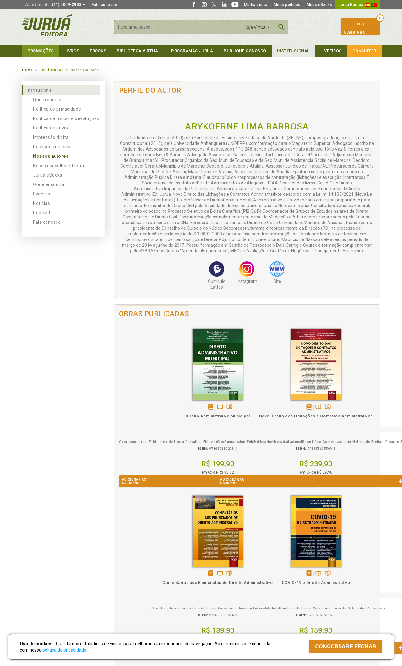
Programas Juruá (192, 50)
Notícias (41, 203)
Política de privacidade (57, 109)
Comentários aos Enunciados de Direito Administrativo (280, 422)
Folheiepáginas (159, 407)
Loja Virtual (257, 27)
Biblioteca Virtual (133, 594)
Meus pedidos (287, 5)
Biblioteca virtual (138, 50)
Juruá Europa (357, 5)
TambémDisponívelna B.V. (149, 407)
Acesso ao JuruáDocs (222, 607)
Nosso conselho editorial (59, 165)
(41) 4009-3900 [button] (55, 5)
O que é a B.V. (124, 600)
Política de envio (50, 127)
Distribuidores (304, 581)
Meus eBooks (319, 5)
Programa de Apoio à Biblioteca (230, 588)
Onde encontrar (50, 184)
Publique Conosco (245, 50)
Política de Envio (127, 581)
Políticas (122, 561)
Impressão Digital (38, 575)
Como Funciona (126, 607)
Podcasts (43, 212)
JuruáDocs (214, 600)
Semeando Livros (217, 575)
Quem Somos (34, 568)
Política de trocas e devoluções (66, 118)
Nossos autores (51, 156)
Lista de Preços (305, 575)
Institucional (293, 50)
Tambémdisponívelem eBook (140, 407)
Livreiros (331, 50)
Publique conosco (52, 146)
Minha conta (256, 5)
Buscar (281, 27)
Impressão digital (51, 137)
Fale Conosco (35, 601)
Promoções (40, 50)
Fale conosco (104, 5)
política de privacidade (64, 649)
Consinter (364, 50)
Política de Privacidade (133, 568)
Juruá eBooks (47, 175)
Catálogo (299, 568)
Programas (214, 561)
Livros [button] (71, 50)
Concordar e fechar (345, 646)
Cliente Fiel (211, 568)
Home (27, 70)
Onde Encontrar (37, 594)
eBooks (98, 50)
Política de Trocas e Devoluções (141, 575)
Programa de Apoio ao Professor (231, 581)
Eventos (41, 193)
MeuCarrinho (355, 28)
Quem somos (47, 99)
